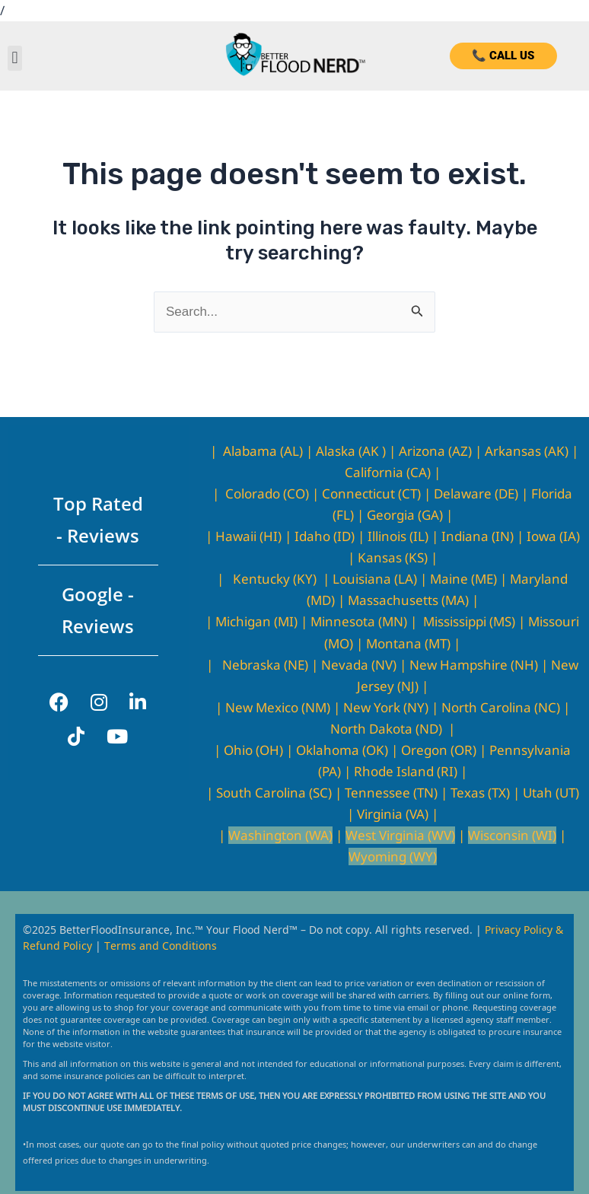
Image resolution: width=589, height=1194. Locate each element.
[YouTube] (117, 736)
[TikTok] (76, 736)
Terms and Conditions (160, 945)
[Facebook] (58, 702)
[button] (15, 58)
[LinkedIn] (137, 702)
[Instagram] (99, 702)
